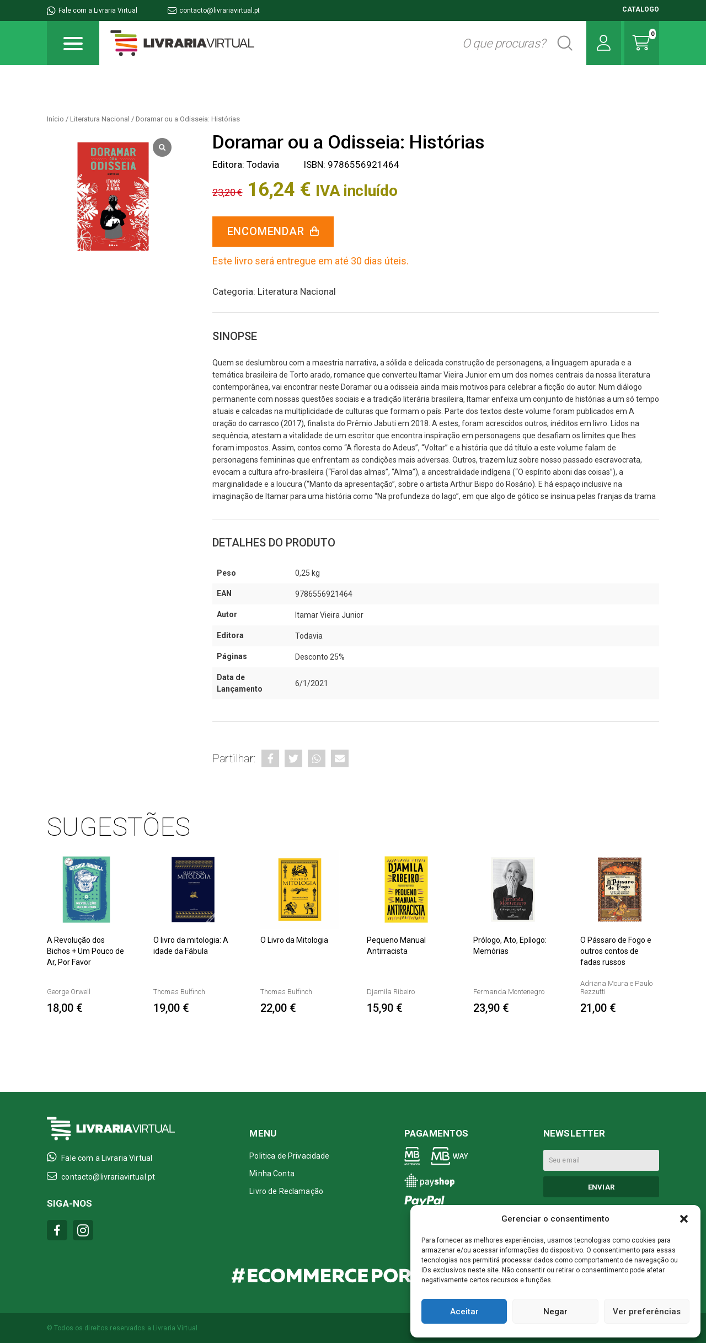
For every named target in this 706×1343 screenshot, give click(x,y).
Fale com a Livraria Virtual (92, 10)
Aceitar (464, 1312)
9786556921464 (323, 594)
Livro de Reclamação (286, 1191)
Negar (555, 1312)
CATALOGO (640, 9)
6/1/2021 (311, 683)
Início (55, 119)
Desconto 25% (320, 656)
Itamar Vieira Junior (329, 615)
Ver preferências (647, 1312)
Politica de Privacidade (289, 1155)
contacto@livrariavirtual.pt (214, 10)
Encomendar (265, 231)
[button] (683, 1218)
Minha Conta (272, 1173)
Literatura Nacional (100, 119)
